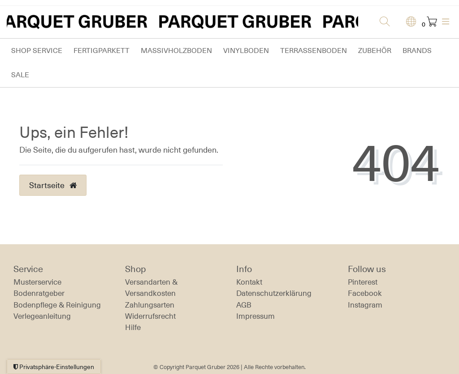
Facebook (365, 293)
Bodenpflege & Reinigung (57, 304)
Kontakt (249, 281)
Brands (417, 50)
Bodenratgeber (39, 293)
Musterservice (37, 281)
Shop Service (36, 50)
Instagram (365, 304)
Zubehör (374, 50)
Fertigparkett (102, 50)
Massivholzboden (176, 50)
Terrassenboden (313, 50)
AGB (243, 304)
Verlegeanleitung (42, 316)
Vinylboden (246, 50)
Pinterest (362, 281)
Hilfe (133, 327)
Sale (20, 74)
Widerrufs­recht (150, 316)
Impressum (255, 316)
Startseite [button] (53, 185)
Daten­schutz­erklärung (274, 293)
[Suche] (382, 22)
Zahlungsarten (149, 304)
